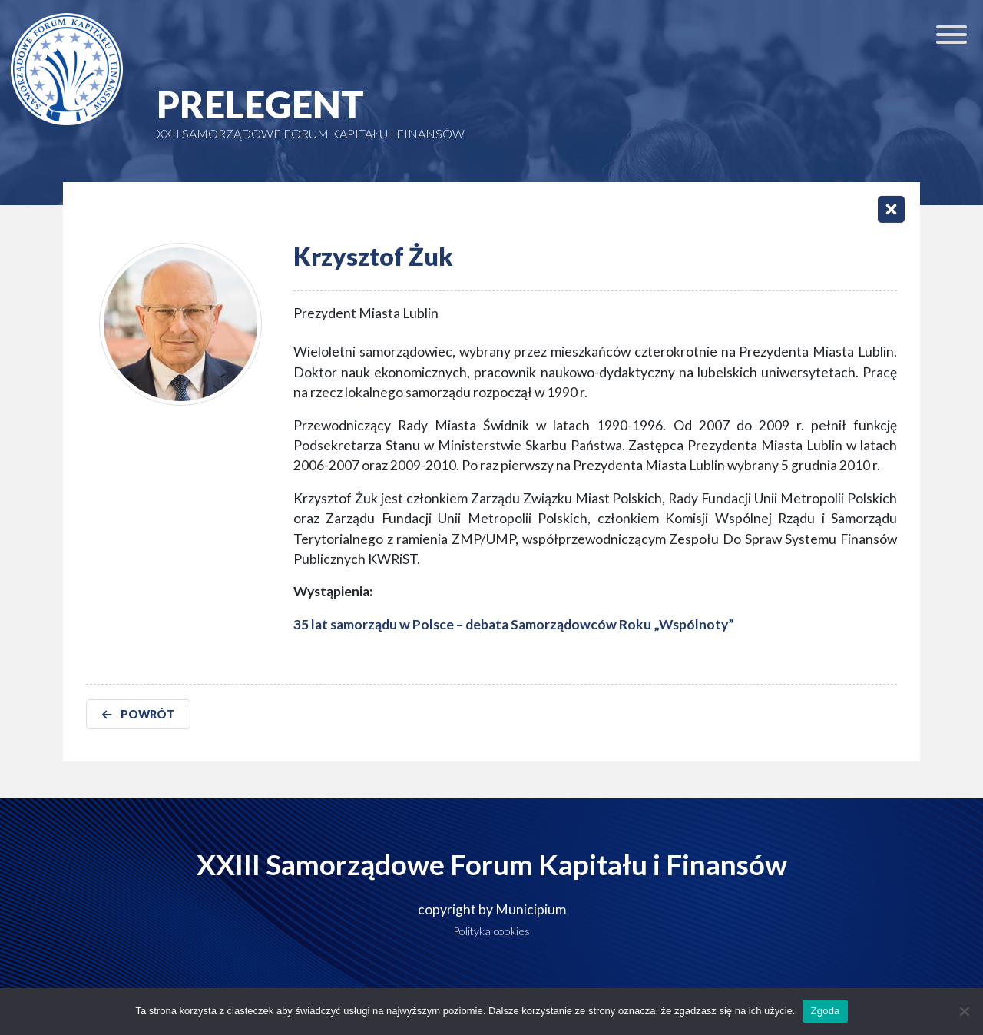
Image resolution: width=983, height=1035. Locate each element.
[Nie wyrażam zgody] (963, 1011)
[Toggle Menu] (951, 34)
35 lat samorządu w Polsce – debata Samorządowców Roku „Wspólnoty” (513, 624)
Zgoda (824, 1011)
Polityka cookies (491, 930)
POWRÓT (138, 714)
